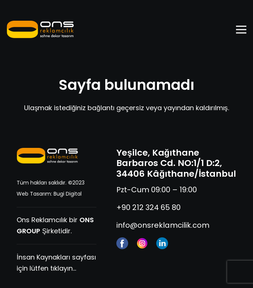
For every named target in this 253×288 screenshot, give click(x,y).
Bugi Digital (68, 193)
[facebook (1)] (122, 243)
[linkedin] (162, 243)
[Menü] (241, 29)
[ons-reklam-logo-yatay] (40, 29)
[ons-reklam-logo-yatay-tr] (47, 156)
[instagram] (142, 243)
